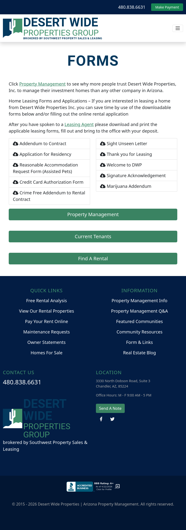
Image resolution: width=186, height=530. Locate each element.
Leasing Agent (79, 124)
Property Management (42, 84)
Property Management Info (139, 300)
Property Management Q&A (139, 311)
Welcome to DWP (121, 165)
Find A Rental (93, 258)
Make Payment (167, 7)
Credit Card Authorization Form (48, 182)
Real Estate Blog (139, 353)
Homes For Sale (46, 353)
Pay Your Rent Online (46, 321)
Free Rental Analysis (46, 300)
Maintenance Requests (46, 332)
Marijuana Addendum (125, 186)
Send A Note (110, 408)
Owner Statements (46, 342)
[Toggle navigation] (177, 28)
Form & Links (139, 342)
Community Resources (139, 332)
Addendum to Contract (39, 143)
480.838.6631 (132, 7)
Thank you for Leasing (126, 154)
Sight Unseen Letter (123, 143)
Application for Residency (42, 154)
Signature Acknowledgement (133, 175)
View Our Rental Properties (46, 311)
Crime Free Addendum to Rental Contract (49, 196)
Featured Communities (139, 321)
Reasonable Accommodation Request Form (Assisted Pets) (45, 168)
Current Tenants (93, 236)
